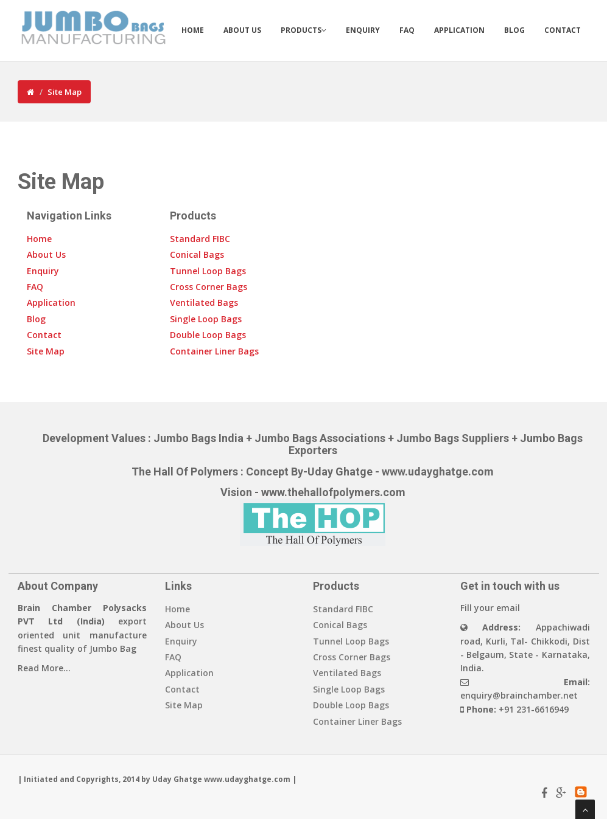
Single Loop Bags (206, 319)
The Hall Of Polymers (185, 471)
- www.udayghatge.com (433, 471)
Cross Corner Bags (208, 286)
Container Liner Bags (214, 351)
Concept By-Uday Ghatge (309, 471)
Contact (562, 30)
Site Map (64, 91)
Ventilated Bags (204, 302)
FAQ (407, 30)
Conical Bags (197, 254)
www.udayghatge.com (247, 779)
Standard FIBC (200, 238)
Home (192, 30)
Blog (514, 30)
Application (459, 30)
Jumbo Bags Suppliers (452, 438)
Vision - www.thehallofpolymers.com (312, 492)
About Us (242, 30)
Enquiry (363, 30)
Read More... (44, 668)
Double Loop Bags (208, 334)
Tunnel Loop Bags (208, 271)
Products (303, 30)
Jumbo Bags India (199, 438)
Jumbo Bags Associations (319, 438)
